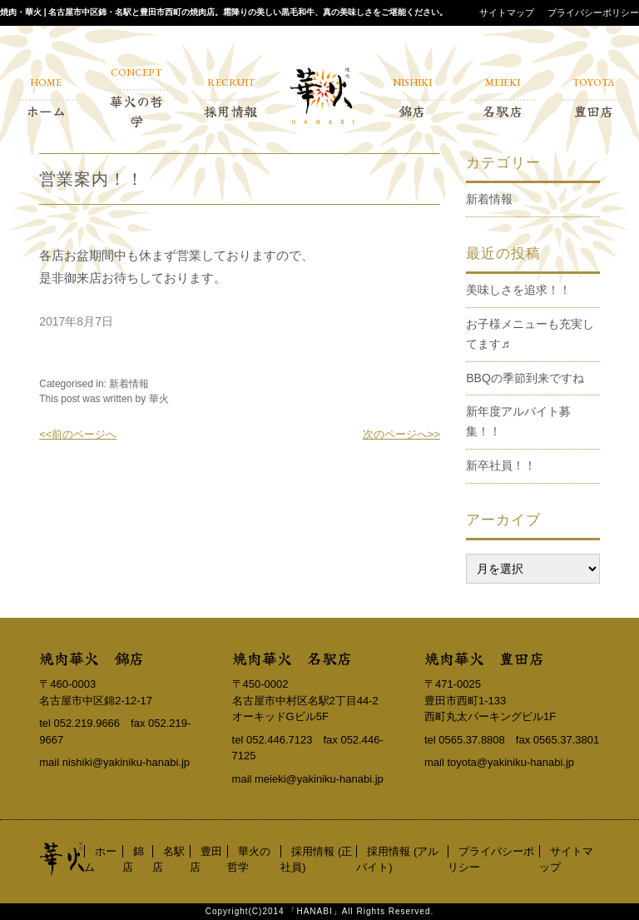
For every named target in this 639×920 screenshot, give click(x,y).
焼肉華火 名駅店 (292, 658)
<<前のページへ (77, 434)
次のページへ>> (401, 434)
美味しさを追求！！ (518, 289)
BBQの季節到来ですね (525, 378)
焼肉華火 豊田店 (484, 658)
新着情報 (129, 384)
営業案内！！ (91, 179)
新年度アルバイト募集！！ (518, 421)
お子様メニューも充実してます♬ (530, 334)
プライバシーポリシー (593, 12)
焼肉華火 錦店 (91, 658)
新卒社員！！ (501, 465)
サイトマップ (506, 12)
